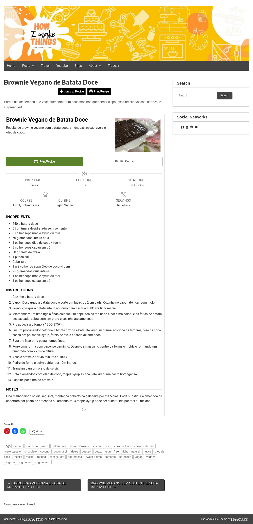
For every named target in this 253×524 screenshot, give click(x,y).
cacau (97, 446)
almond (17, 446)
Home (11, 65)
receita (18, 456)
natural (135, 451)
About (93, 65)
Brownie (84, 446)
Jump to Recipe (71, 91)
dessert (86, 451)
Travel (45, 65)
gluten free (112, 451)
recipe (30, 456)
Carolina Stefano (33, 518)
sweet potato (94, 456)
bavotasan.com (239, 518)
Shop (78, 65)
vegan (139, 456)
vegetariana (42, 462)
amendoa (32, 446)
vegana (151, 456)
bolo (73, 446)
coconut (45, 451)
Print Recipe (99, 91)
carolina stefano (144, 446)
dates (74, 451)
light (125, 451)
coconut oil (61, 451)
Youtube (62, 65)
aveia (44, 446)
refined (41, 456)
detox (98, 451)
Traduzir (113, 65)
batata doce (59, 446)
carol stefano (122, 446)
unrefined (125, 456)
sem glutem (57, 456)
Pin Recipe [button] (124, 161)
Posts (26, 65)
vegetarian (25, 462)
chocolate (31, 451)
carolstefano (13, 451)
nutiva (147, 451)
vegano (10, 462)
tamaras (110, 456)
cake (107, 446)
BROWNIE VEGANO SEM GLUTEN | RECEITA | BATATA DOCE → (125, 485)
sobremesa (75, 456)
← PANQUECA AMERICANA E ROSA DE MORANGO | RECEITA (36, 485)
